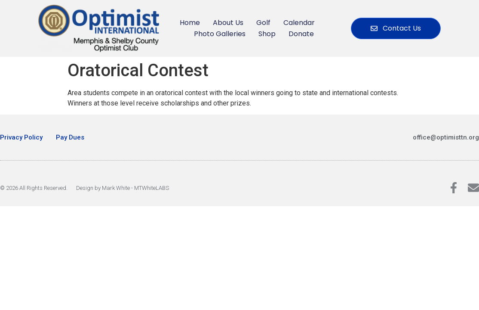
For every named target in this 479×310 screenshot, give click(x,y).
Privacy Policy (21, 137)
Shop (267, 34)
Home (190, 23)
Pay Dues (70, 137)
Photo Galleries (220, 34)
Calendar (299, 23)
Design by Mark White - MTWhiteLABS (122, 188)
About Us (228, 23)
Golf (263, 23)
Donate (301, 34)
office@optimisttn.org (446, 137)
